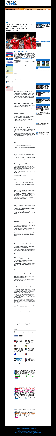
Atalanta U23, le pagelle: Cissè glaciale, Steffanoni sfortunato (26, 417)
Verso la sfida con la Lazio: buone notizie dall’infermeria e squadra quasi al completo (29, 398)
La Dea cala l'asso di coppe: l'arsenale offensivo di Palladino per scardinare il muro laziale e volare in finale (32, 371)
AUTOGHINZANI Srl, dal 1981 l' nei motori (45, 44)
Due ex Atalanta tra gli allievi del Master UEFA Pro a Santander (25, 390)
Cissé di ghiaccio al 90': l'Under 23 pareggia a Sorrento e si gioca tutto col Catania (28, 418)
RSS (34, 428)
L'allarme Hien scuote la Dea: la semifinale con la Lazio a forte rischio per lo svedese (29, 378)
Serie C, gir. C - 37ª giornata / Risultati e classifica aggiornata (24, 414)
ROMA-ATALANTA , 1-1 (19, 359)
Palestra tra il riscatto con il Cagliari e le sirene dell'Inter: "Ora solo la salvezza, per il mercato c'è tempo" (33, 374)
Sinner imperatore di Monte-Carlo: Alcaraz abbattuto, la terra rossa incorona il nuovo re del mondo (45, 108)
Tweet (21, 335)
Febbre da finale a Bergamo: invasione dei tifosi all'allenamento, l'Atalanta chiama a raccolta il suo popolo (31, 412)
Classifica (7, 65)
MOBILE (32, 428)
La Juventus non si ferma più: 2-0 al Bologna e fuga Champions (25, 409)
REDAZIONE (22, 428)
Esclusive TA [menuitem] (15, 6)
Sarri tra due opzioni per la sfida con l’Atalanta (22, 399)
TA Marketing (38, 41)
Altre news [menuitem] (37, 6)
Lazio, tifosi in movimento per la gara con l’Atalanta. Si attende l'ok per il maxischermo (28, 393)
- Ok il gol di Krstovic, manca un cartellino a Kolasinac (31, 349)
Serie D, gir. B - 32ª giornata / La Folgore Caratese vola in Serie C (25, 415)
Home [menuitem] (7, 6)
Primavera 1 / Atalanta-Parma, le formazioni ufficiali (24, 388)
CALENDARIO (26, 428)
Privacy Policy (31, 426)
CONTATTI (29, 428)
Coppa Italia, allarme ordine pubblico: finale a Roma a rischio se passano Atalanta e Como (29, 373)
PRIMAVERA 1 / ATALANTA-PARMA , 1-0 (27, 385)
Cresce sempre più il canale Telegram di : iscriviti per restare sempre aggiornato (30, 386)
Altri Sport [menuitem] (41, 6)
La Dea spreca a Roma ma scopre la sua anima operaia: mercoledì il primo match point (29, 392)
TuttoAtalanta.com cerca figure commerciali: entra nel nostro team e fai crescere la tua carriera (31, 391)
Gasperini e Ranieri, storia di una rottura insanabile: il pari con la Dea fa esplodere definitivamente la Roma (32, 375)
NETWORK (18, 428)
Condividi (16, 335)
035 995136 (21, 58)
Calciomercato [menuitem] (31, 6)
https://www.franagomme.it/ (27, 58)
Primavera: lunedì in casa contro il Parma (21, 416)
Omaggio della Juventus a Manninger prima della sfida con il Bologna (31, 346)
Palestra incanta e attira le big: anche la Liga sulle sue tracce (45, 100)
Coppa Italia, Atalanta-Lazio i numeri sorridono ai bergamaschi (25, 396)
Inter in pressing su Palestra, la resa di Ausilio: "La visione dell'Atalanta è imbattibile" (30, 376)
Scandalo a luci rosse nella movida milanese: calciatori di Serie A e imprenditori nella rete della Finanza (31, 372)
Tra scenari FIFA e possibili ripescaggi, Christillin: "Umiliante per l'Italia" (26, 395)
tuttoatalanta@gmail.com (37, 432)
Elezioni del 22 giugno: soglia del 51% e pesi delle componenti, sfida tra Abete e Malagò (29, 397)
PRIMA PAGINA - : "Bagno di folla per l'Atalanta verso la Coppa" (28, 407)
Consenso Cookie (25, 426)
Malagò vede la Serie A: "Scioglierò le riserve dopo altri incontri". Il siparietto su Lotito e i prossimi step (42, 121)
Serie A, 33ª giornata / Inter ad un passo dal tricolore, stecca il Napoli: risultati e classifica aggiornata (18, 355)
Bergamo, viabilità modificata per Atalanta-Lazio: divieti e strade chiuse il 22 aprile (28, 387)
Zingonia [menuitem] (20, 6)
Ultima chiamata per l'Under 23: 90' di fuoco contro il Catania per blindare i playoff (28, 370)
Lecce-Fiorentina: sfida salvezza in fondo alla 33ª (19, 341)
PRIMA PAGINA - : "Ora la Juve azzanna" (23, 408)
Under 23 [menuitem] (46, 6)
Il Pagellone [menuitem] (25, 6)
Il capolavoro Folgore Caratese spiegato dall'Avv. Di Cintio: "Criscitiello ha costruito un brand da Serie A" (33, 377)
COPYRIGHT (37, 428)
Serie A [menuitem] (10, 6)
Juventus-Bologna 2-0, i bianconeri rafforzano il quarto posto (20, 346)
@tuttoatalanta (27, 328)
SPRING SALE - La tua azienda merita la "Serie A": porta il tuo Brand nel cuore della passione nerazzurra (33, 389)
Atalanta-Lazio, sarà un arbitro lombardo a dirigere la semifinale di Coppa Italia (27, 394)
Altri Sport (38, 104)
